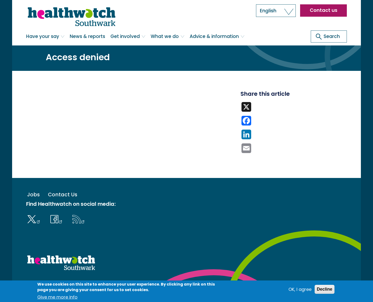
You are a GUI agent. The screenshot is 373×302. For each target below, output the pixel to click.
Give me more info (57, 297)
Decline (324, 289)
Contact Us (62, 194)
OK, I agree (299, 289)
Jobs (33, 194)
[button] (276, 10)
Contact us (323, 10)
